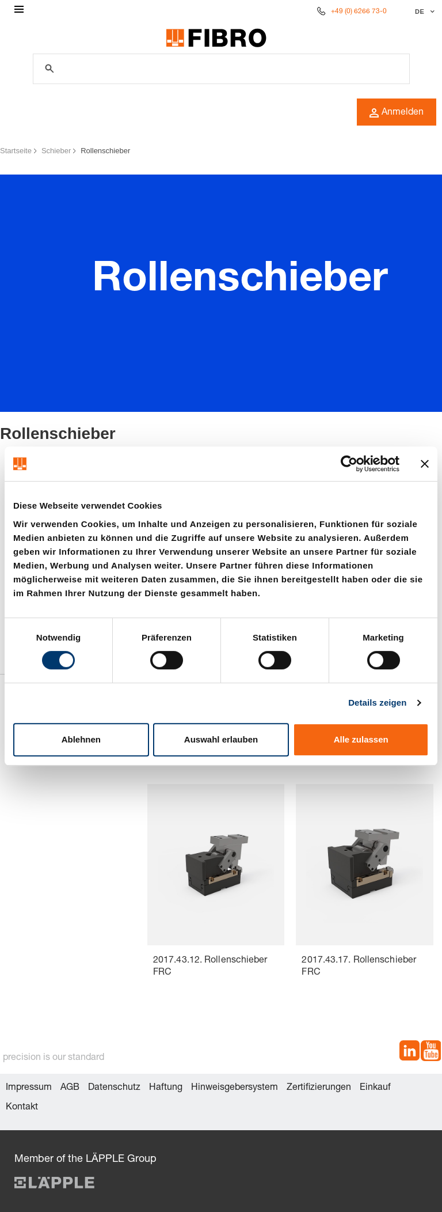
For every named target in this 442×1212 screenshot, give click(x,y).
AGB (69, 1088)
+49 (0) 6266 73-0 (359, 11)
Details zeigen (377, 702)
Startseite (16, 150)
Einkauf (375, 1088)
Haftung (165, 1088)
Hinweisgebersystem (234, 1088)
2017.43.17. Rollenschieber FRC (359, 967)
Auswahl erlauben (221, 739)
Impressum (29, 1088)
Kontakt (22, 1107)
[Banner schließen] (425, 464)
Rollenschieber (105, 150)
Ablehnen (81, 739)
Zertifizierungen (319, 1088)
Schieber (56, 150)
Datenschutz (114, 1088)
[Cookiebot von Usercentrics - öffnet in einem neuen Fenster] (349, 463)
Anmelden (396, 113)
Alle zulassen (361, 739)
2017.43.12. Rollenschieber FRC (210, 967)
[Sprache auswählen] (423, 11)
